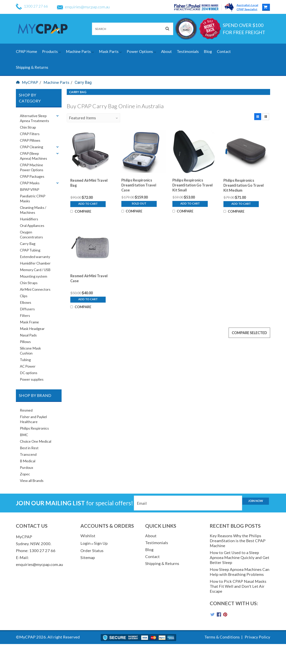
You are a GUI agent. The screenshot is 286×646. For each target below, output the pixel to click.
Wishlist (87, 535)
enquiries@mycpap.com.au (85, 6)
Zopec (25, 474)
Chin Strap (28, 127)
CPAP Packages (32, 176)
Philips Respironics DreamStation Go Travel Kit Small (192, 185)
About (166, 51)
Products (51, 51)
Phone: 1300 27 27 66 (35, 550)
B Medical (27, 461)
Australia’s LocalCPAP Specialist (247, 7)
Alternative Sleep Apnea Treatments (34, 118)
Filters (25, 315)
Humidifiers (29, 219)
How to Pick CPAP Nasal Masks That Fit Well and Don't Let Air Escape (238, 586)
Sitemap (87, 557)
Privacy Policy (257, 638)
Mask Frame (29, 322)
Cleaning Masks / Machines (33, 210)
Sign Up (101, 543)
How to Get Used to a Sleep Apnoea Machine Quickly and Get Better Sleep (239, 557)
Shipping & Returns (32, 67)
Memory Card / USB (35, 270)
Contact (224, 51)
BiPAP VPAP (29, 189)
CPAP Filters (30, 134)
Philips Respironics (34, 428)
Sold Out (139, 207)
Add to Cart (88, 207)
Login (85, 543)
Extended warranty (35, 256)
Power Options (141, 51)
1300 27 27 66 (33, 6)
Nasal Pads (28, 335)
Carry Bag (83, 82)
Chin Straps (29, 283)
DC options (28, 373)
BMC (24, 435)
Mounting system (33, 276)
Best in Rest (29, 448)
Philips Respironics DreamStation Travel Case (138, 185)
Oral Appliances (32, 225)
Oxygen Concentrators (31, 234)
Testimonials (188, 51)
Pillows (25, 341)
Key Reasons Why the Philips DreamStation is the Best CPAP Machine (238, 540)
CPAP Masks (30, 183)
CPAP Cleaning (31, 147)
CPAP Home (26, 51)
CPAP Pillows (30, 140)
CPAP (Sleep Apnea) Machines (33, 156)
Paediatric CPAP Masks (32, 198)
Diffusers (27, 309)
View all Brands (31, 480)
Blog (208, 51)
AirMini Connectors (35, 289)
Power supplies (31, 379)
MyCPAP (27, 82)
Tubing (25, 359)
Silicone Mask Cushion (30, 350)
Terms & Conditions (222, 638)
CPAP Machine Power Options (31, 167)
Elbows (25, 302)
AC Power (28, 366)
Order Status (91, 550)
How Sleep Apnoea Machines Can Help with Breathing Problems (239, 572)
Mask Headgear (32, 328)
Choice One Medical (35, 441)
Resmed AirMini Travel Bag (89, 182)
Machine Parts (80, 51)
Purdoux (26, 467)
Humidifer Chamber (35, 263)
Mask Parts (110, 51)
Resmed (26, 410)
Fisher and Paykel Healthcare (33, 419)
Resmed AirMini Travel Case (89, 285)
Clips (23, 296)
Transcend (28, 454)
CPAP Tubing (30, 250)
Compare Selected (249, 346)
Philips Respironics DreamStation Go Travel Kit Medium (243, 185)
